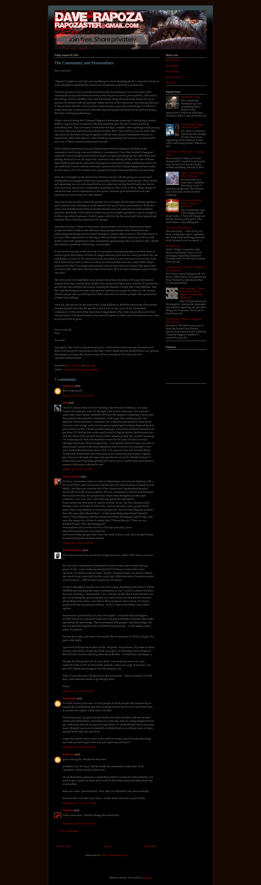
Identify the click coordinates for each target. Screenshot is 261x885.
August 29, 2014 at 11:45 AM (78, 395)
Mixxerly (68, 810)
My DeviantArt (174, 77)
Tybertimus (69, 698)
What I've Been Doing (178, 228)
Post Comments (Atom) (115, 855)
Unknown (68, 386)
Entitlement (173, 246)
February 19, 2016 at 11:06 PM (79, 823)
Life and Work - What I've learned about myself (185, 269)
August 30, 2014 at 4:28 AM (78, 691)
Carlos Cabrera (71, 477)
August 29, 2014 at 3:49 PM (78, 543)
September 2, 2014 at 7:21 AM (79, 803)
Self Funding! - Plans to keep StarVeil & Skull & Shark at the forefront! (192, 293)
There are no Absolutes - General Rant (185, 153)
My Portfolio (173, 60)
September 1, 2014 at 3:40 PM (79, 747)
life (80, 369)
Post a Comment (68, 831)
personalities (91, 369)
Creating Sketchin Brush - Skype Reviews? (191, 203)
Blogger (146, 878)
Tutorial (170, 82)
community (69, 369)
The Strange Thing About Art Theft (192, 126)
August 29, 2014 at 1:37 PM (77, 469)
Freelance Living (190, 97)
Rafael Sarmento (72, 550)
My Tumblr (172, 66)
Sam (65, 403)
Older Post (150, 846)
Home (107, 846)
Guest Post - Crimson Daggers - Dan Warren (184, 320)
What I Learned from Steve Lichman (193, 174)
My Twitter (172, 71)
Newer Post (63, 846)
